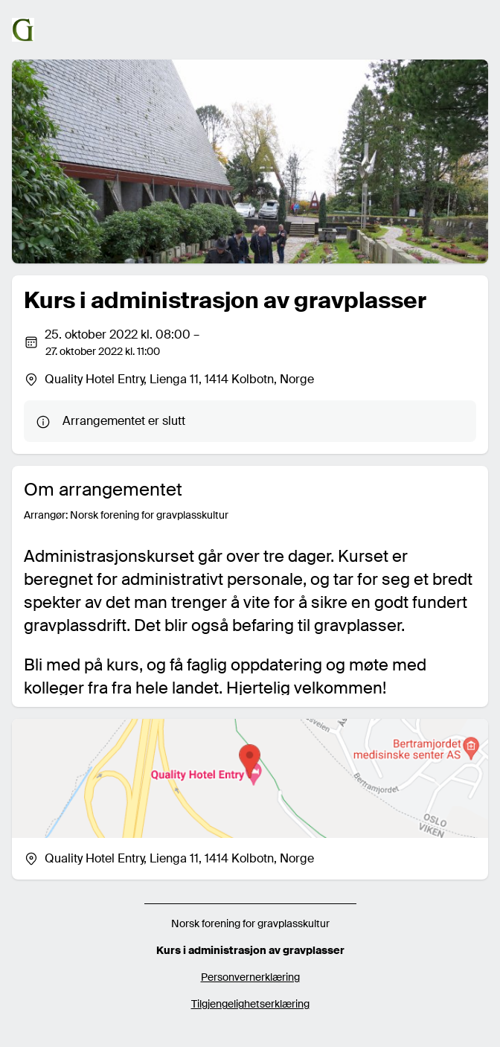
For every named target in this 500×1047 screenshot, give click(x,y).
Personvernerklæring (250, 977)
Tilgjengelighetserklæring (250, 1004)
